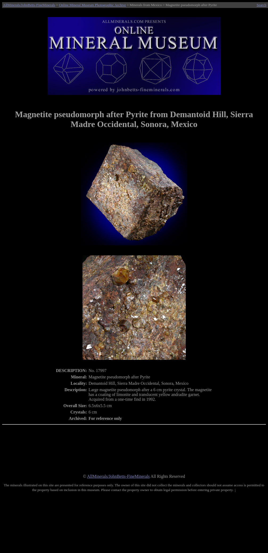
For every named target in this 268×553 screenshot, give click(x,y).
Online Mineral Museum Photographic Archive (92, 5)
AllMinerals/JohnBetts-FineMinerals (29, 5)
